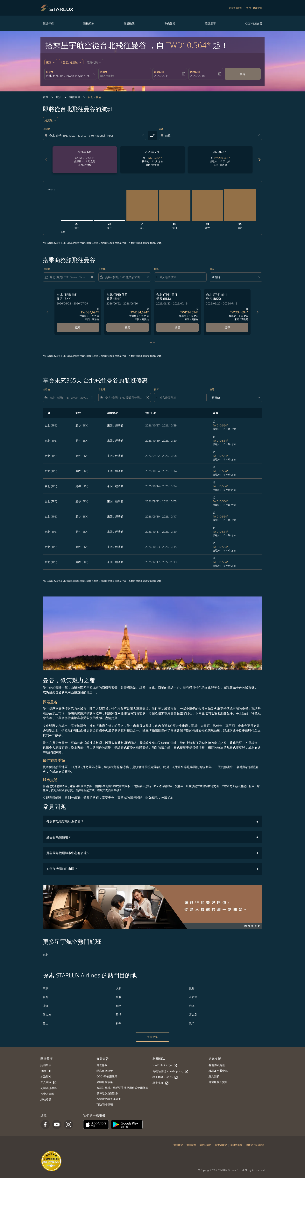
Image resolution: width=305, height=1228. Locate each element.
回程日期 (195, 72)
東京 (45, 988)
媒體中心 (45, 1071)
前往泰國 (74, 97)
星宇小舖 (160, 1083)
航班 (58, 97)
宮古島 (193, 1014)
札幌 (118, 997)
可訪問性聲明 (104, 1104)
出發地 (49, 72)
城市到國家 (221, 1145)
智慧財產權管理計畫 (108, 1099)
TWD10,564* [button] (188, 45)
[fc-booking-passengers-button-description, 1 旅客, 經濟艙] (69, 62)
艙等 (212, 269)
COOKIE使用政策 (106, 1076)
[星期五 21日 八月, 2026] (142, 205)
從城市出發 (236, 1145)
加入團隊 (48, 1082)
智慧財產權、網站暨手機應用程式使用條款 (122, 1087)
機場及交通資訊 (218, 1071)
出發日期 (159, 72)
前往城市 (191, 1145)
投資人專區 (47, 1094)
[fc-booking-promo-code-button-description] (92, 62)
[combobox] (68, 76)
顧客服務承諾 (104, 1082)
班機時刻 (88, 23)
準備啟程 (169, 23)
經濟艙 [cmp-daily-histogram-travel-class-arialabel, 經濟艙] (49, 120)
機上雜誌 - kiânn (165, 1077)
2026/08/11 (161, 76)
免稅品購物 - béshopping (170, 1071)
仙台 (118, 1006)
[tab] (151, 342)
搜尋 (242, 74)
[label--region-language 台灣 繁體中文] (254, 8)
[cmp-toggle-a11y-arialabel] (152, 135)
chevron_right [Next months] (259, 159)
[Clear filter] (92, 277)
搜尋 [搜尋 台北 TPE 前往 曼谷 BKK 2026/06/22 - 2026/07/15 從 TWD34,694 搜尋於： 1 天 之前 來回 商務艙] (227, 327)
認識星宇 (45, 1065)
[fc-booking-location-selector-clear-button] (94, 74)
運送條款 (101, 1065)
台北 (45, 954)
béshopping (235, 7)
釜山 (45, 1023)
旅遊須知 (45, 1076)
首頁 (45, 97)
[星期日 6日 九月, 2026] (174, 205)
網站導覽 (45, 1099)
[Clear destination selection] (259, 135)
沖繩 (45, 1006)
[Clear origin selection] (143, 135)
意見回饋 (214, 1076)
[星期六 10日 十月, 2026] (207, 205)
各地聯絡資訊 (217, 1065)
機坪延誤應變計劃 (107, 1093)
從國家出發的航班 (255, 1145)
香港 (118, 1014)
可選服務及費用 (218, 1082)
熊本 (192, 1006)
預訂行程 (48, 23)
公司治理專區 (48, 1088)
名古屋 (193, 997)
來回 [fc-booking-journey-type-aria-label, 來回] (49, 62)
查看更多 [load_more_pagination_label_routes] (152, 1037)
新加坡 (47, 1014)
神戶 (118, 1023)
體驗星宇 (210, 23)
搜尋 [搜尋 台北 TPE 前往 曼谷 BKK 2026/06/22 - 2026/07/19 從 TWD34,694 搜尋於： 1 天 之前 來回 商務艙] (177, 327)
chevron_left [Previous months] (46, 159)
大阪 (118, 988)
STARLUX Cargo (164, 1065)
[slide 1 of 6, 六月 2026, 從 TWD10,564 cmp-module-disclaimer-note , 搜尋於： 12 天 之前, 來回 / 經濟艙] (85, 159)
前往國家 (178, 1145)
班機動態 (129, 23)
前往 (161, 129)
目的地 (103, 72)
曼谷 (192, 988)
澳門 (192, 1023)
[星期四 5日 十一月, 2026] (240, 205)
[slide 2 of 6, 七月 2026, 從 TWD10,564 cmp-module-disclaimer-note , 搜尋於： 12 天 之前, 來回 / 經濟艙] (152, 159)
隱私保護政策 (104, 1071)
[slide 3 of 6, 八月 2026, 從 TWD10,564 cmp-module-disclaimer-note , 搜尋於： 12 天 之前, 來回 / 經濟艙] (220, 159)
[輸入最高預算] (181, 277)
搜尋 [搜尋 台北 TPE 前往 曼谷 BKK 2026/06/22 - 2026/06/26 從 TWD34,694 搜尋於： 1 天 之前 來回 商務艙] (127, 327)
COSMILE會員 (253, 23)
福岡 (45, 997)
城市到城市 (205, 1145)
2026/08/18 (197, 76)
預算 (156, 269)
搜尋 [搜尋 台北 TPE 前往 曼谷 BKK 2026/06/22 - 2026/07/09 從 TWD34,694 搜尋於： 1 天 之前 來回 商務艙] (78, 327)
